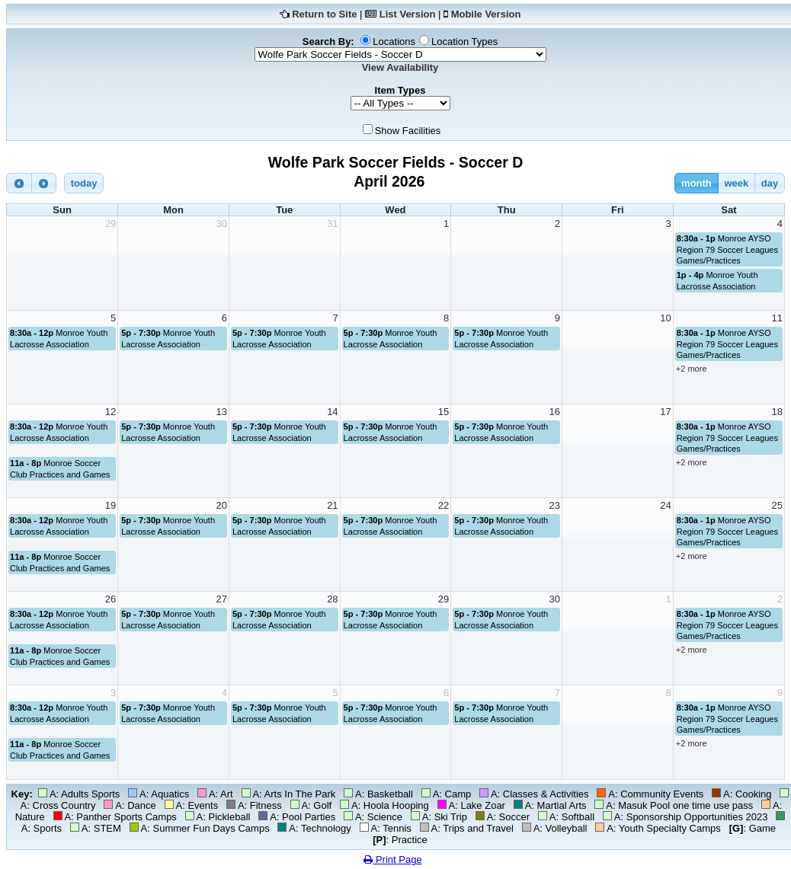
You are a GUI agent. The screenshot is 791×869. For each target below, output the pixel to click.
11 (777, 318)
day (769, 183)
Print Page (392, 859)
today (84, 183)
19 (110, 505)
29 (110, 223)
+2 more (691, 368)
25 (777, 505)
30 (221, 223)
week (736, 183)
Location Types (464, 41)
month (696, 183)
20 (221, 505)
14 (332, 411)
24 (665, 505)
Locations (394, 41)
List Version (407, 14)
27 (221, 599)
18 (777, 411)
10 (665, 318)
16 (554, 411)
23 (554, 505)
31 (332, 223)
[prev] (19, 183)
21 (332, 505)
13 (221, 411)
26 (110, 599)
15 (443, 411)
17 (665, 411)
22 (443, 505)
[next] (44, 183)
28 (332, 599)
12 (110, 411)
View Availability (400, 67)
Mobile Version (486, 14)
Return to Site (324, 14)
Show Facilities (408, 130)
